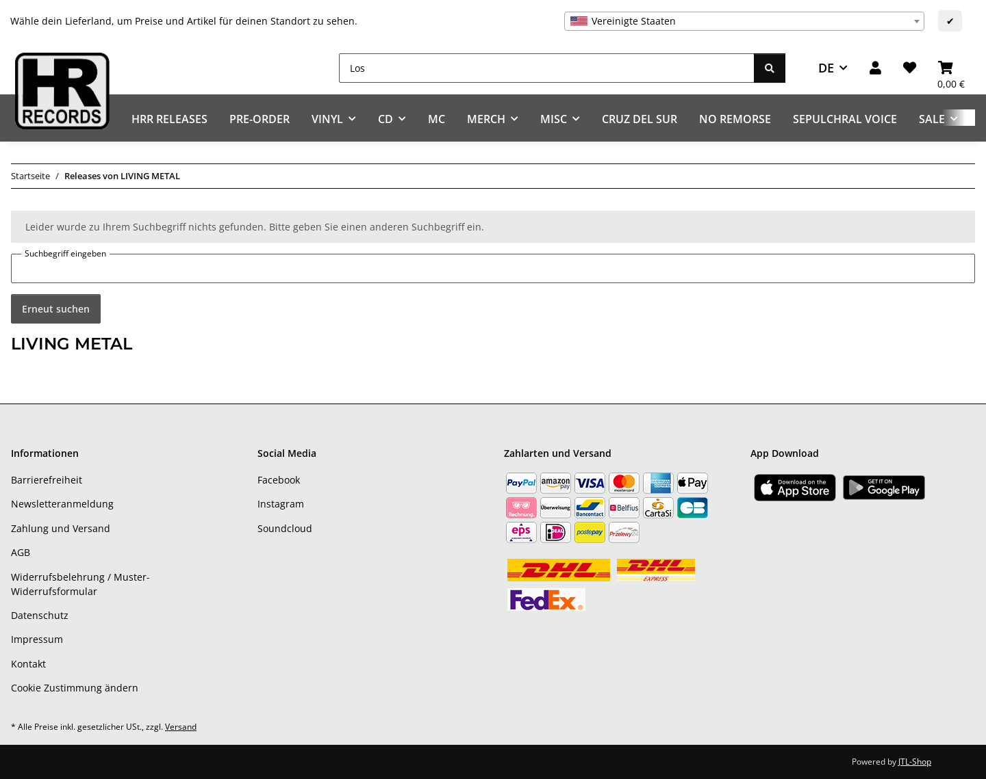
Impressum (37, 639)
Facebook (278, 479)
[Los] (547, 68)
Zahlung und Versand (60, 528)
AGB (20, 552)
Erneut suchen (56, 308)
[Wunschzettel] (909, 68)
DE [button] (826, 68)
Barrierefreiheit (46, 479)
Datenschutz (39, 615)
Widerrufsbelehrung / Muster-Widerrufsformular (80, 584)
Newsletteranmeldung (62, 503)
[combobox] (744, 21)
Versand (181, 726)
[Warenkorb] (951, 68)
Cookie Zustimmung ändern (74, 687)
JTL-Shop (914, 761)
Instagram (280, 503)
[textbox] (744, 21)
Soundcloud (284, 528)
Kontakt (28, 663)
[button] (875, 68)
